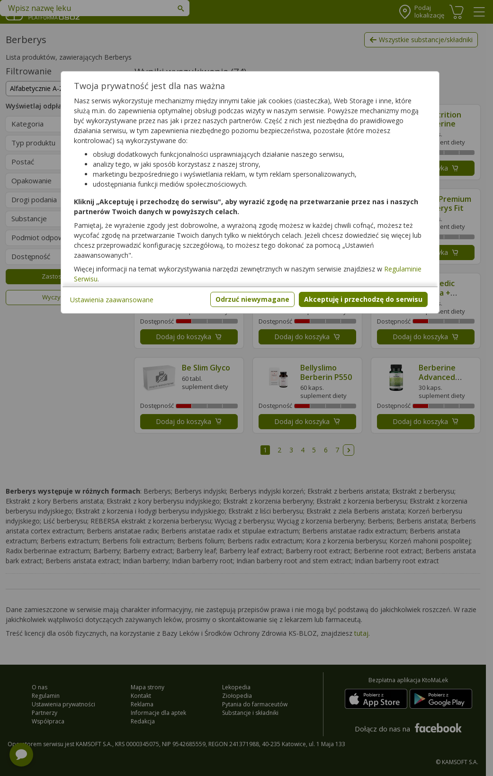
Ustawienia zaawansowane (111, 299)
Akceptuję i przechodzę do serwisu (363, 299)
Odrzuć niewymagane (252, 299)
